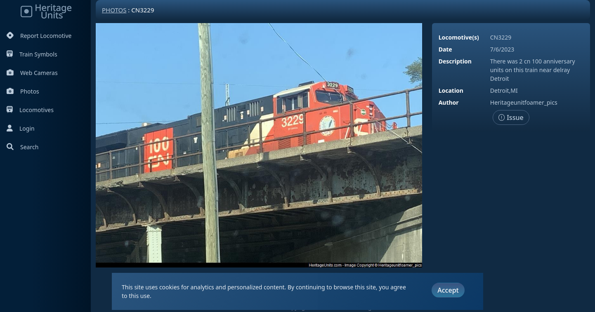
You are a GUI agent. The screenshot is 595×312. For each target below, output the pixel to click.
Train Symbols (32, 54)
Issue (511, 117)
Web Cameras (32, 73)
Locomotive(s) (459, 37)
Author (449, 102)
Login (21, 128)
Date (445, 49)
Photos (23, 91)
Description (455, 61)
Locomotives (30, 110)
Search (22, 147)
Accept (447, 290)
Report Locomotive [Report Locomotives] (39, 36)
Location (451, 90)
